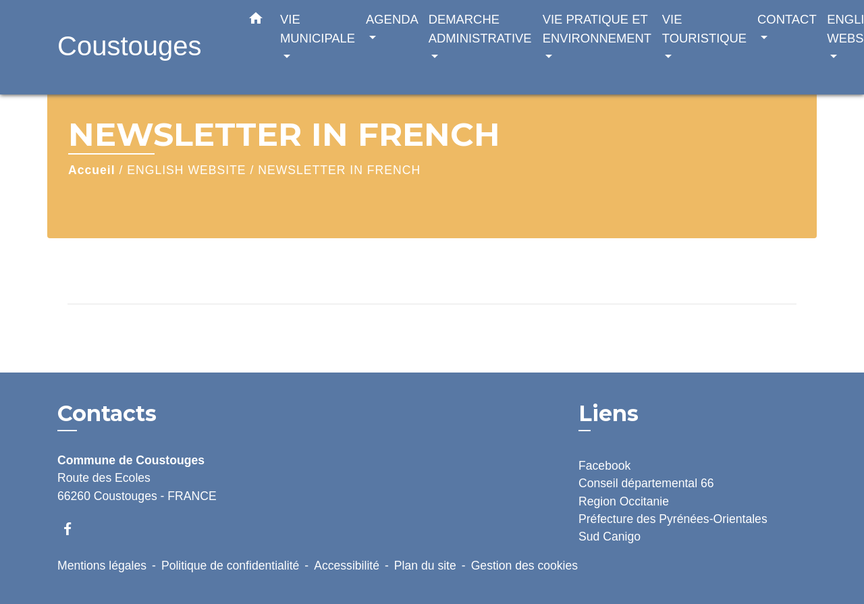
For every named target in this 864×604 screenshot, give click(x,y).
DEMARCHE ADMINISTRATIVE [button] (480, 28)
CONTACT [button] (786, 19)
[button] (256, 21)
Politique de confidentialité (230, 565)
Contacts (107, 414)
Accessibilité (346, 565)
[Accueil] (141, 47)
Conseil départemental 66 (646, 483)
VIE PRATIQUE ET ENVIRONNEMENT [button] (597, 28)
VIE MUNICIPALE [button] (317, 28)
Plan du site (425, 565)
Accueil (91, 170)
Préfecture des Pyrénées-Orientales (672, 519)
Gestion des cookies (524, 565)
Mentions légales (101, 565)
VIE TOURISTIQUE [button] (704, 28)
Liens (608, 413)
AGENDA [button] (392, 19)
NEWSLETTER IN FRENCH (339, 170)
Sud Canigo (609, 536)
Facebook (604, 465)
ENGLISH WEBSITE (186, 170)
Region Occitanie (623, 501)
